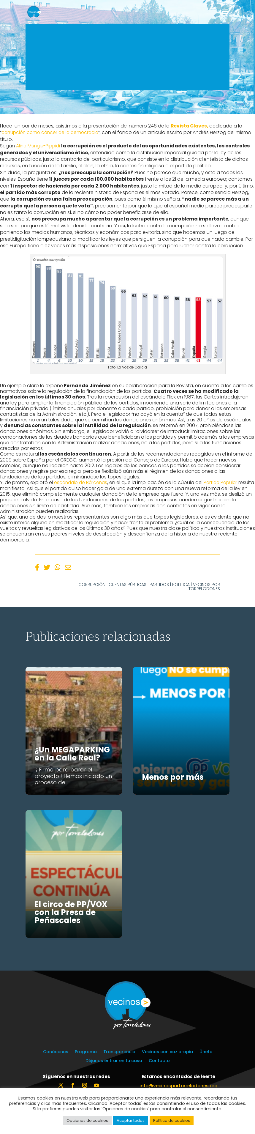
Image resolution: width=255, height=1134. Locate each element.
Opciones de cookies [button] (87, 1120)
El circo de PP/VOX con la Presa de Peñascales (70, 912)
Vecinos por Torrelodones (204, 586)
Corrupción (91, 584)
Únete (205, 1052)
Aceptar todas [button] (131, 1120)
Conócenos (55, 1052)
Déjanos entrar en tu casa (113, 1061)
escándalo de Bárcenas (81, 482)
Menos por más (173, 776)
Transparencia (119, 1052)
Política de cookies (171, 1120)
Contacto (159, 1061)
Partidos (159, 584)
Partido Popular (224, 482)
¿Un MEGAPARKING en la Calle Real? (72, 753)
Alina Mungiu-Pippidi (39, 145)
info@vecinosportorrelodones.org (179, 1086)
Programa (86, 1052)
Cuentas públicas (127, 584)
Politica (181, 584)
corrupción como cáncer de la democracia (52, 132)
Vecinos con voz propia (167, 1052)
